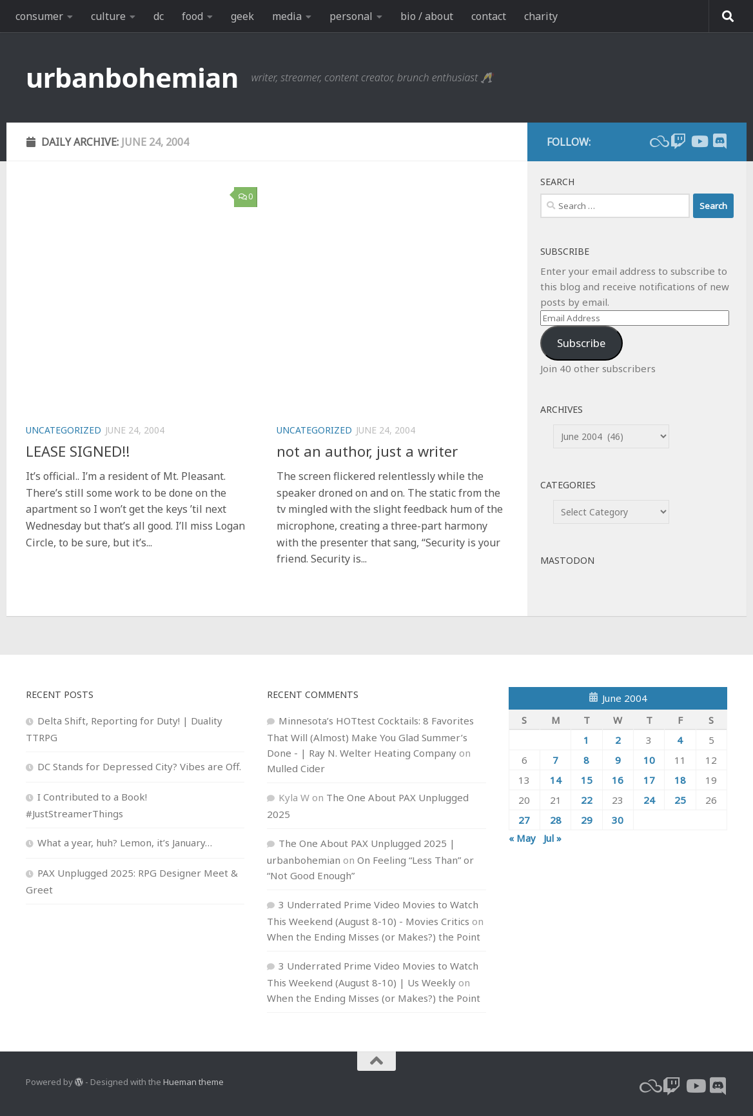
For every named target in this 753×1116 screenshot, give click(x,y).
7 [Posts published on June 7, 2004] (555, 759)
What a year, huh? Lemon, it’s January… (124, 842)
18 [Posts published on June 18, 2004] (680, 779)
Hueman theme (193, 1082)
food (192, 16)
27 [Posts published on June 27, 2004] (524, 819)
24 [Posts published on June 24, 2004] (649, 799)
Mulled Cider (296, 768)
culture (108, 16)
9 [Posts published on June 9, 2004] (618, 759)
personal (351, 16)
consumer (39, 16)
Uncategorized (63, 430)
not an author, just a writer (367, 451)
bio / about (426, 16)
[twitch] (678, 141)
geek (242, 16)
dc (158, 16)
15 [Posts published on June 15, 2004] (586, 779)
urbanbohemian (132, 77)
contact (488, 16)
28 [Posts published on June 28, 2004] (556, 819)
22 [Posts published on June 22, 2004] (586, 799)
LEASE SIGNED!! (78, 451)
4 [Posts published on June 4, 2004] (680, 739)
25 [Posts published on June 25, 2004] (680, 799)
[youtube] (699, 141)
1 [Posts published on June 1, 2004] (586, 739)
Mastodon (567, 560)
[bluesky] (657, 141)
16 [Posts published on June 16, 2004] (617, 779)
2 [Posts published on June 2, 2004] (618, 739)
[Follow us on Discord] (719, 141)
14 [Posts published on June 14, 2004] (556, 779)
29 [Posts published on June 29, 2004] (586, 819)
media (287, 16)
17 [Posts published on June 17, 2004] (649, 779)
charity (541, 16)
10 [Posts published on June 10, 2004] (649, 759)
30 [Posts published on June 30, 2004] (617, 819)
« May (522, 838)
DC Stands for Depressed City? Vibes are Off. (139, 766)
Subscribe (581, 342)
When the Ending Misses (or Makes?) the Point (373, 936)
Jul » (552, 838)
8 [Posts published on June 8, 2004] (586, 759)
